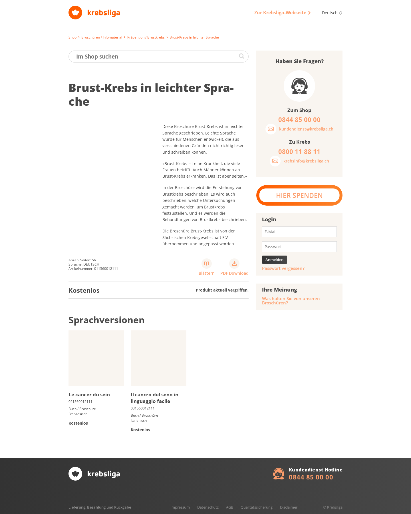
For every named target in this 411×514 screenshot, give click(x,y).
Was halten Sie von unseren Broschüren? (291, 300)
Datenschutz (208, 507)
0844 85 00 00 (311, 477)
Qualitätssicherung (257, 507)
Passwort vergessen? (283, 268)
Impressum (180, 507)
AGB (229, 507)
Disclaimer (288, 507)
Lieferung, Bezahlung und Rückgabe (99, 507)
